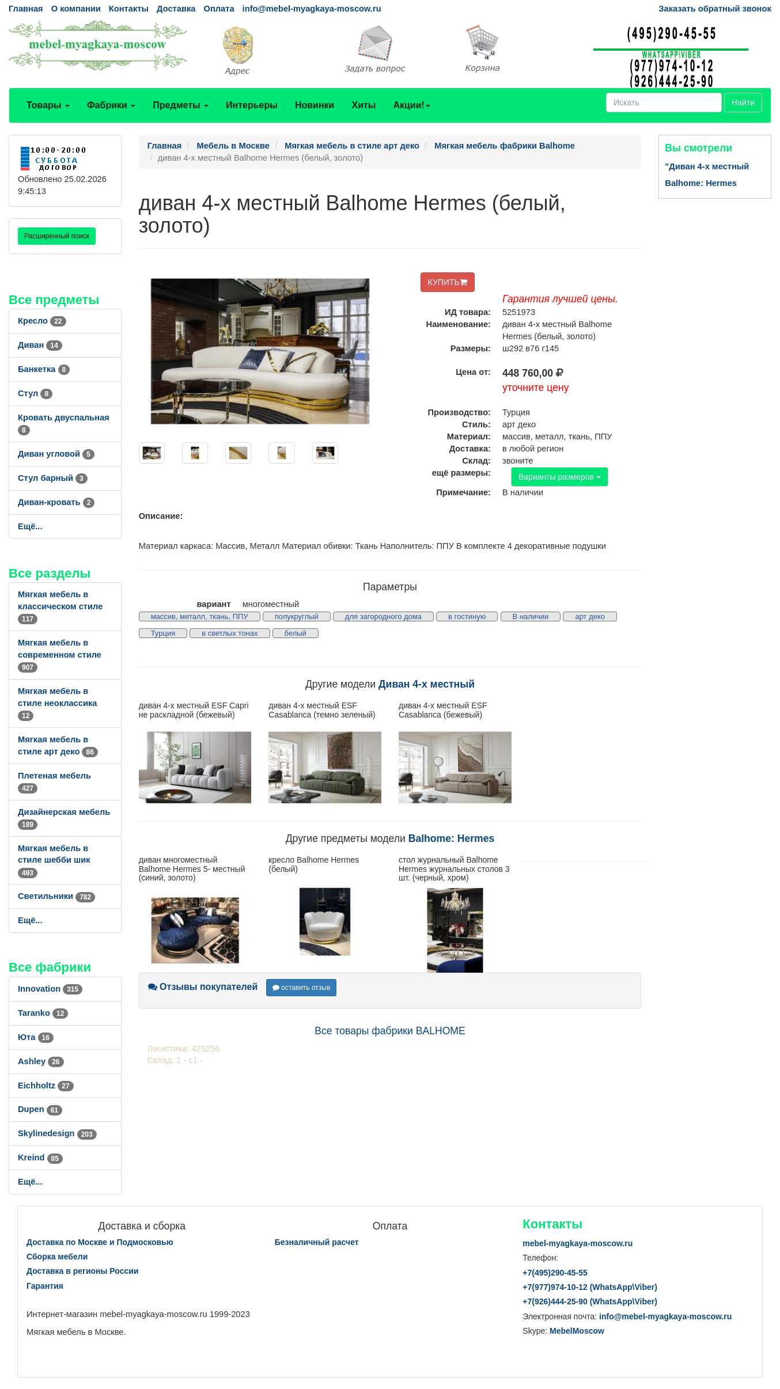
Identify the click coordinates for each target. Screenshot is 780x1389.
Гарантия (44, 1286)
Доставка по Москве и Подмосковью (99, 1242)
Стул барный (53, 478)
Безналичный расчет (317, 1242)
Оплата (218, 8)
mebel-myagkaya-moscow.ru (577, 1243)
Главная (26, 8)
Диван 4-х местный (426, 684)
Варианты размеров (559, 476)
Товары (48, 105)
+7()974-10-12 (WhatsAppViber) (589, 1287)
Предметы (181, 105)
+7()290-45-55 (554, 1272)
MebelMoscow (577, 1330)
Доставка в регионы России (82, 1271)
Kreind (40, 1157)
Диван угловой (56, 453)
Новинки (315, 105)
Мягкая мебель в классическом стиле (60, 606)
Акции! (411, 105)
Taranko (43, 1013)
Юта (36, 1037)
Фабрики (111, 105)
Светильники (56, 896)
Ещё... (30, 526)
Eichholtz (46, 1085)
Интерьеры (252, 105)
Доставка (176, 8)
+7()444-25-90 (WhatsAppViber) (589, 1301)
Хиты (363, 105)
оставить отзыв (301, 988)
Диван (40, 345)
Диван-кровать (56, 502)
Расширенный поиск (56, 236)
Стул (35, 393)
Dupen (40, 1109)
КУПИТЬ (447, 282)
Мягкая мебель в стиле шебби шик (54, 860)
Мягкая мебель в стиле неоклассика (57, 703)
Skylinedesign (57, 1133)
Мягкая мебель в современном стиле (59, 654)
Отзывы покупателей (203, 987)
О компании (76, 8)
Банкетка (44, 369)
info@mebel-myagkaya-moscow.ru (312, 8)
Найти (743, 102)
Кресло (42, 320)
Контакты (129, 8)
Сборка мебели (57, 1256)
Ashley (41, 1061)
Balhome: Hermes (451, 838)
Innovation (50, 988)
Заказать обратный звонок (714, 8)
